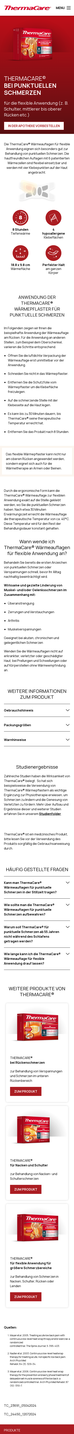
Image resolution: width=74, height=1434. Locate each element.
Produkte (12, 1430)
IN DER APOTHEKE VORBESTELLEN (34, 126)
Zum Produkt (25, 1091)
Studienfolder (50, 814)
